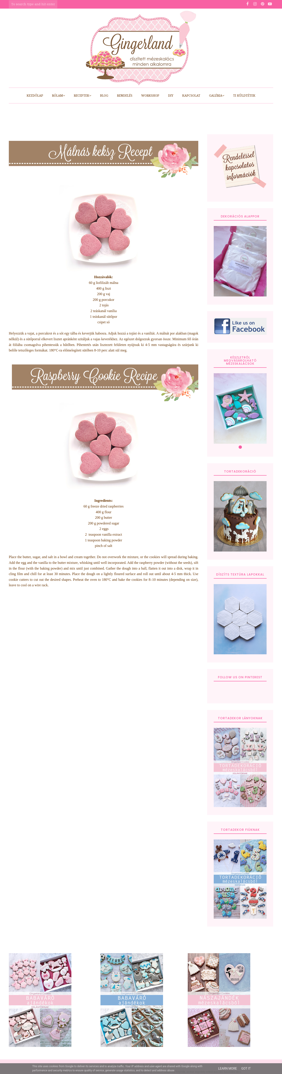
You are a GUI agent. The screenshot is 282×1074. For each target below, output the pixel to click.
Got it (246, 1068)
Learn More (227, 1068)
